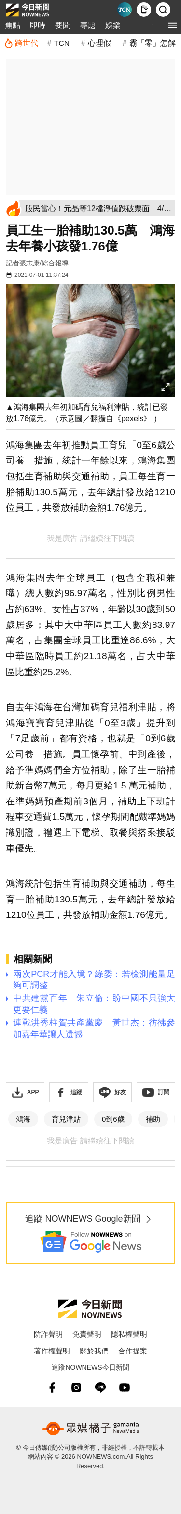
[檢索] (163, 9)
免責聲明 (86, 1334)
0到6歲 (113, 1119)
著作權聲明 (52, 1350)
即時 (37, 25)
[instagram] (76, 1387)
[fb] (52, 1387)
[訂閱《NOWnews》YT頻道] (156, 1092)
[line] (100, 1387)
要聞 (62, 25)
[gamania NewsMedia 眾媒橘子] (90, 1428)
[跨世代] (21, 43)
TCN (62, 43)
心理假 (99, 43)
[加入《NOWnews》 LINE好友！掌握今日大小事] (112, 1092)
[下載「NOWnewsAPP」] (25, 1092)
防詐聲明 (48, 1334)
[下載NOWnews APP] (144, 9)
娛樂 (113, 25)
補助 (153, 1119)
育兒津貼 (66, 1119)
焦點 (12, 25)
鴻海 (23, 1119)
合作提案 (132, 1350)
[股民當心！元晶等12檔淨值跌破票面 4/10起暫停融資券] (98, 208)
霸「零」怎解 (152, 43)
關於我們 (94, 1350)
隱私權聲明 (129, 1334)
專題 (88, 25)
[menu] (172, 25)
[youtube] (124, 1387)
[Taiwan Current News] (124, 9)
